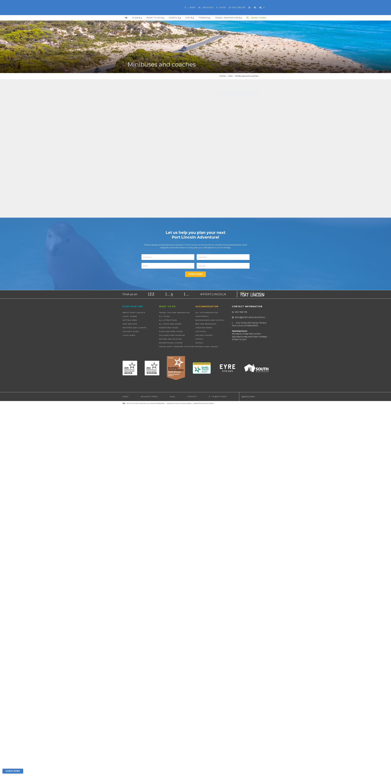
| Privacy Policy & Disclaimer (178, 773)
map (255, 696)
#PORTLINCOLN (213, 664)
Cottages (201, 702)
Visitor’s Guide (131, 702)
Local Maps (129, 705)
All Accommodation (207, 683)
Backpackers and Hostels (210, 690)
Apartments (202, 686)
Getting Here (130, 690)
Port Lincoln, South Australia (145, 8)
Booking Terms (149, 767)
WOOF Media (208, 773)
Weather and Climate (134, 698)
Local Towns (130, 686)
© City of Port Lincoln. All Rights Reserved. (145, 773)
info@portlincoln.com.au (248, 687)
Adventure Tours (168, 698)
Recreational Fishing (171, 713)
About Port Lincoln (134, 683)
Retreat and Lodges (207, 717)
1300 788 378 (239, 682)
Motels (199, 713)
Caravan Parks (204, 698)
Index (126, 767)
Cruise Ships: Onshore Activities (177, 717)
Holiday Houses (204, 705)
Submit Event (218, 767)
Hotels (199, 709)
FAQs (172, 767)
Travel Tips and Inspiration (174, 683)
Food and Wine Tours (171, 702)
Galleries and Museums (172, 705)
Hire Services (130, 694)
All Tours (164, 686)
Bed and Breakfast (206, 694)
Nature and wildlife (170, 709)
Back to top (249, 767)
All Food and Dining (170, 694)
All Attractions (168, 690)
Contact (192, 767)
